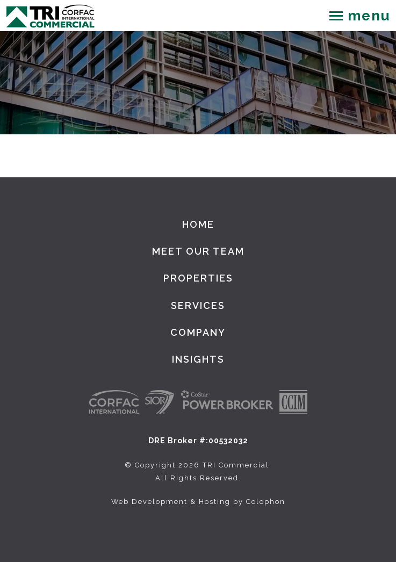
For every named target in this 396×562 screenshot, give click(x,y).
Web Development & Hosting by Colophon (198, 502)
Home (198, 224)
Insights (198, 359)
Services (198, 305)
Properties (198, 278)
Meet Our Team (198, 251)
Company (198, 332)
